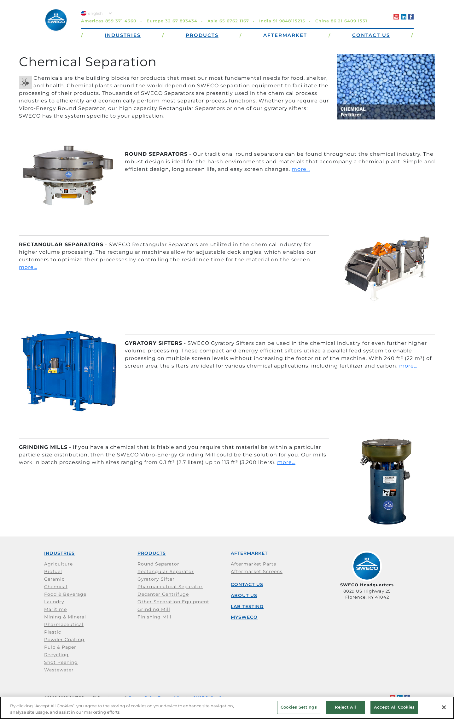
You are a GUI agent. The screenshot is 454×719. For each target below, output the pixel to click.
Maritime (55, 609)
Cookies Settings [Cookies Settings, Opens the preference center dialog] (299, 707)
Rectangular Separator (165, 571)
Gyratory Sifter (156, 579)
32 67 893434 (181, 20)
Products (151, 553)
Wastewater (59, 670)
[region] (227, 708)
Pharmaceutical (64, 624)
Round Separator (158, 564)
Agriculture (58, 564)
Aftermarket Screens (256, 571)
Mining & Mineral (65, 617)
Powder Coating (64, 639)
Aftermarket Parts (253, 564)
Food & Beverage (65, 594)
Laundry (54, 602)
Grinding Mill (153, 609)
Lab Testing (247, 606)
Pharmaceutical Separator (170, 586)
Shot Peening (61, 662)
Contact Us (247, 584)
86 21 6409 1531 (349, 20)
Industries (59, 553)
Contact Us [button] (371, 35)
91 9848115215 (289, 20)
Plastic (52, 632)
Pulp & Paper (60, 647)
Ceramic (54, 579)
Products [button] (202, 35)
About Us (244, 595)
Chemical (55, 586)
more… (301, 169)
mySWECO (244, 617)
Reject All (345, 707)
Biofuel (53, 571)
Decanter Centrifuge (163, 594)
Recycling (56, 655)
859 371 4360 (121, 20)
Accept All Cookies (394, 707)
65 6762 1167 (234, 20)
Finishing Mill (154, 617)
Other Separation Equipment (173, 602)
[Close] (444, 707)
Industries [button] (123, 35)
